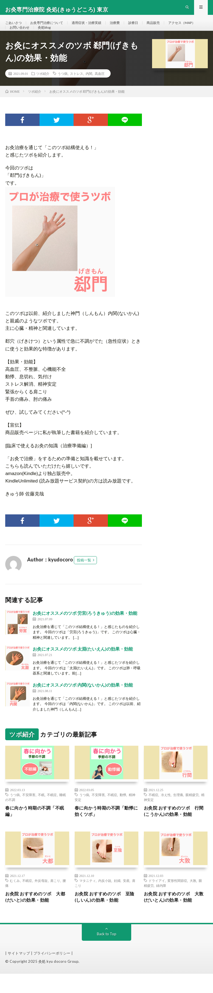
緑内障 (161, 902)
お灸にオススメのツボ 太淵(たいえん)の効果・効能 (83, 664)
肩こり (55, 897)
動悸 (123, 810)
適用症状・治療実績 (97, 27)
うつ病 (63, 88)
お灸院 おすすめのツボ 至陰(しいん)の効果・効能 (106, 915)
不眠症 (52, 810)
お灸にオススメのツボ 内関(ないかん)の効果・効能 (83, 700)
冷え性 (166, 810)
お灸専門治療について (52, 27)
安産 (126, 897)
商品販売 (170, 27)
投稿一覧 (84, 575)
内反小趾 (104, 897)
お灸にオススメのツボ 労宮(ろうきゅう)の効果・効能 (85, 628)
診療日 (149, 27)
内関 (89, 88)
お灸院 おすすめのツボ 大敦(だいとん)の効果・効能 (175, 915)
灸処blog (88, 37)
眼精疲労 (192, 810)
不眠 (41, 810)
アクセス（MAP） (25, 37)
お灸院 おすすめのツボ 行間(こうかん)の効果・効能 (175, 827)
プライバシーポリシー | (53, 972)
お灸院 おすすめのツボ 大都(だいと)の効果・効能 (36, 915)
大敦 (193, 897)
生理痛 (178, 810)
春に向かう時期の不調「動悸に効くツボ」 (105, 827)
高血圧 (100, 88)
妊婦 (117, 897)
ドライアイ (156, 897)
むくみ (15, 897)
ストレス (76, 88)
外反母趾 (41, 897)
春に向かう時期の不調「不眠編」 (35, 827)
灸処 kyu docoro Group (58, 980)
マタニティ (87, 897)
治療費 (128, 27)
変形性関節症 (177, 897)
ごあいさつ (14, 27)
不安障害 (28, 810)
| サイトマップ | (19, 972)
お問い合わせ (61, 37)
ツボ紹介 (42, 88)
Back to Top (106, 953)
